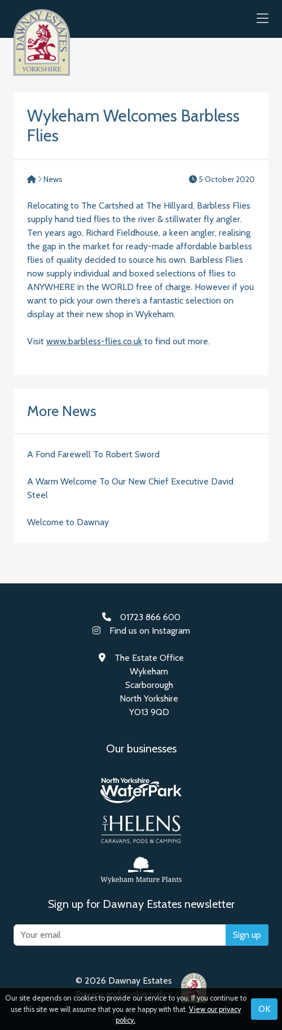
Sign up (247, 934)
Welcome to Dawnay (68, 522)
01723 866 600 (150, 617)
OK (264, 1008)
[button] (262, 19)
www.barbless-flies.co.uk (94, 341)
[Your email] (120, 935)
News (53, 179)
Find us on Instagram (149, 630)
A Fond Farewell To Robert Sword (93, 454)
